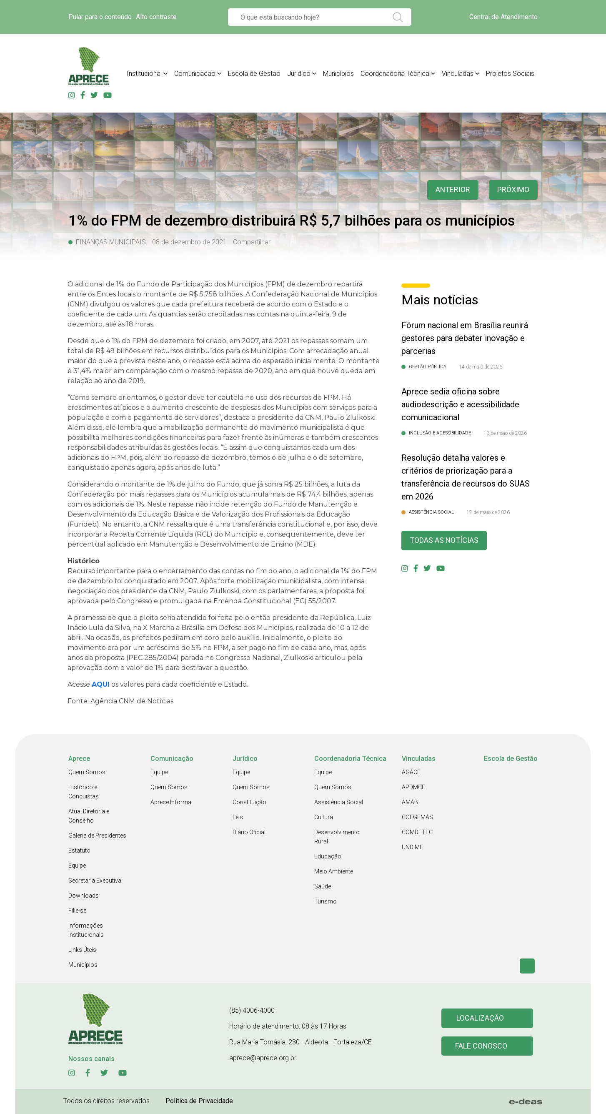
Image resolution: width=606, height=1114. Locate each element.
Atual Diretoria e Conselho (88, 816)
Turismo (325, 901)
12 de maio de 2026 (488, 512)
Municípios (338, 74)
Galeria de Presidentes (97, 835)
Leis (238, 817)
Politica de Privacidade (199, 1101)
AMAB (410, 802)
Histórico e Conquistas (83, 792)
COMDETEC (417, 832)
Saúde (322, 886)
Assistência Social (338, 802)
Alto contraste (156, 17)
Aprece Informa (170, 802)
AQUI (101, 684)
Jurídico (299, 74)
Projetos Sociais (510, 74)
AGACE (411, 772)
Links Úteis (82, 949)
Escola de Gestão (254, 74)
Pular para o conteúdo (100, 17)
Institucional (144, 74)
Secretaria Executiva (94, 880)
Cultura (323, 817)
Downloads (83, 895)
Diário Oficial (249, 832)
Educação (327, 856)
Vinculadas (457, 74)
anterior (452, 190)
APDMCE (413, 787)
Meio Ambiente (333, 871)
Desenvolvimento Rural (337, 837)
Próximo (513, 190)
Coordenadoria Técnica (395, 74)
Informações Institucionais (86, 930)
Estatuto (79, 850)
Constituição (249, 802)
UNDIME (412, 847)
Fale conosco (481, 1046)
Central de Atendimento (503, 17)
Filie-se (77, 910)
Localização (480, 1018)
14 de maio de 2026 (480, 367)
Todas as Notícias (444, 540)
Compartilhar (251, 242)
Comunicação (194, 74)
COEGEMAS (417, 817)
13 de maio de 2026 (505, 433)
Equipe (77, 865)
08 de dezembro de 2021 (189, 242)
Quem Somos (86, 772)
